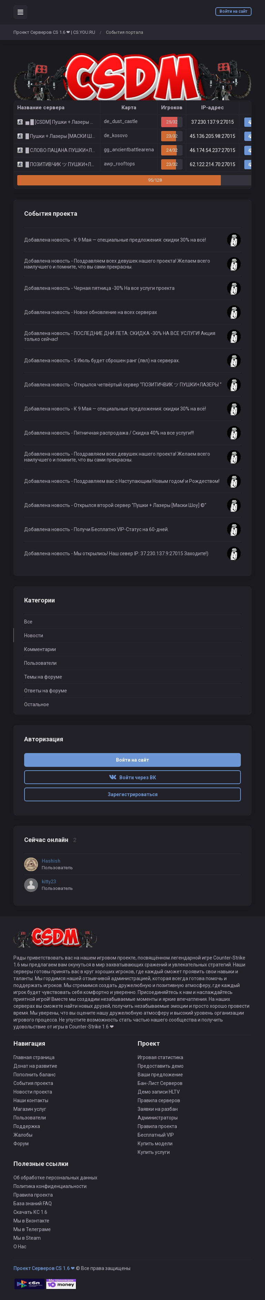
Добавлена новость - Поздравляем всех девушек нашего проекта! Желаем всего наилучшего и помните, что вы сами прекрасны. (117, 264)
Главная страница (34, 1057)
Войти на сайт (233, 11)
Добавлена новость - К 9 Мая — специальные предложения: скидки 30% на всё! (115, 240)
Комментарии (40, 649)
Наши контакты (30, 1100)
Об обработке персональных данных (55, 1177)
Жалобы (22, 1135)
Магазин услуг (29, 1109)
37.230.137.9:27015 (212, 122)
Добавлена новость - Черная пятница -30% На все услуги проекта (99, 288)
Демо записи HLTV (159, 1092)
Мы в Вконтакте (31, 1220)
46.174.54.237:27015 (212, 150)
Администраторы (158, 1117)
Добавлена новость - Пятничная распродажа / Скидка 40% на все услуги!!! (109, 433)
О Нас (19, 1246)
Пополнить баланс (34, 1074)
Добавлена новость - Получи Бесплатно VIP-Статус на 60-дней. (96, 529)
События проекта (33, 1083)
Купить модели (155, 1143)
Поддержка (26, 1126)
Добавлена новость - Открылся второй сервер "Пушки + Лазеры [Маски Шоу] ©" (115, 505)
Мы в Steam (27, 1238)
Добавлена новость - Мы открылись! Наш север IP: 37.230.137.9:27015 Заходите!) (116, 553)
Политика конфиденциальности (50, 1186)
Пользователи (40, 663)
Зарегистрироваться (133, 794)
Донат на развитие (35, 1066)
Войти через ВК (132, 777)
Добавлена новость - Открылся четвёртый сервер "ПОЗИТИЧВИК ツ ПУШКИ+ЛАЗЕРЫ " (123, 384)
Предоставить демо (161, 1066)
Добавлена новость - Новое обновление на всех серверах (90, 312)
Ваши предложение (160, 1074)
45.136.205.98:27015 (212, 136)
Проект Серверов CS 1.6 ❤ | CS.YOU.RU (54, 32)
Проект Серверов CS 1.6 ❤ (44, 1268)
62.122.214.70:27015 (212, 164)
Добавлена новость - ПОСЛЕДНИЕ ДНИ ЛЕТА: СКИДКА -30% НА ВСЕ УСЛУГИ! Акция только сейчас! (119, 336)
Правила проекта (157, 1126)
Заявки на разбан (158, 1109)
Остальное (36, 704)
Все (28, 621)
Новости (33, 635)
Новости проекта (32, 1092)
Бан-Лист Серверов (160, 1083)
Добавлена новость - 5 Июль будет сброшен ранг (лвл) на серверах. (102, 360)
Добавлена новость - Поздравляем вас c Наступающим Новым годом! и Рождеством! (121, 481)
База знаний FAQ (32, 1203)
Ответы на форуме (45, 690)
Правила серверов (159, 1100)
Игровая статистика (160, 1057)
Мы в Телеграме (32, 1229)
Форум (21, 1143)
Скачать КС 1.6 (30, 1212)
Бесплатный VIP (156, 1135)
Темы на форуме (43, 677)
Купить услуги (154, 1152)
